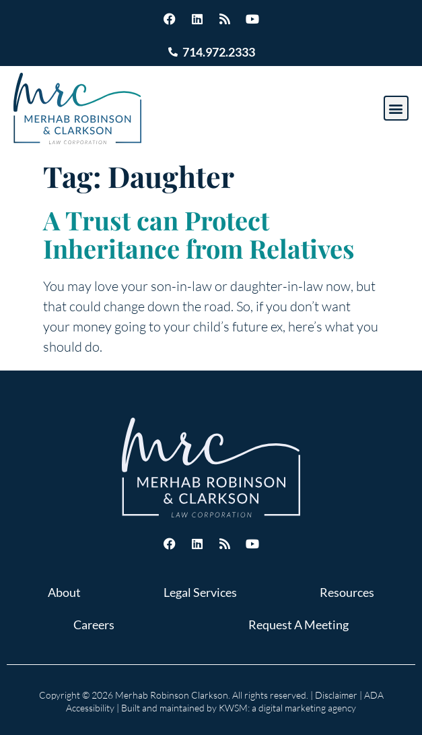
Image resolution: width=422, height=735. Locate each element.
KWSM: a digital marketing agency (287, 707)
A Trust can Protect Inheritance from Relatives (199, 234)
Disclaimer (336, 695)
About (64, 592)
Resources (347, 592)
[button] (396, 108)
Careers (93, 624)
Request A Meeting (298, 624)
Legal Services (200, 592)
